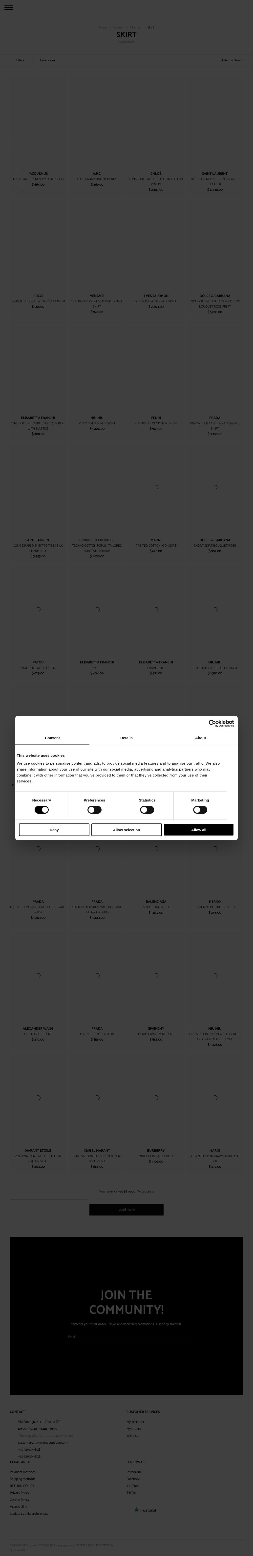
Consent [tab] (52, 738)
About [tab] (200, 738)
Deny (54, 829)
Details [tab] (126, 738)
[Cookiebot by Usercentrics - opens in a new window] (212, 723)
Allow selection (126, 829)
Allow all (198, 829)
